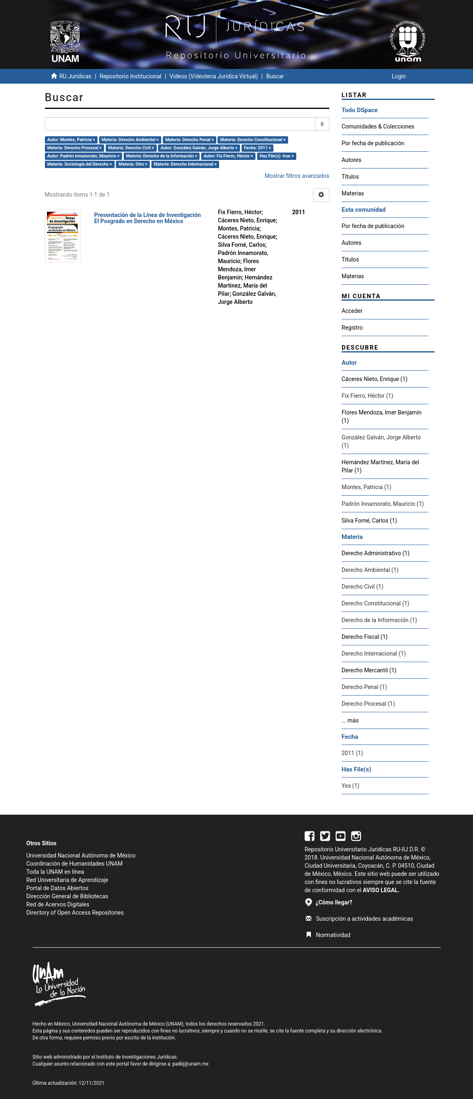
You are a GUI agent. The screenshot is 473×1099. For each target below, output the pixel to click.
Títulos (350, 176)
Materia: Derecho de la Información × (161, 156)
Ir (322, 124)
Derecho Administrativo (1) (376, 553)
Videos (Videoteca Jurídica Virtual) (214, 76)
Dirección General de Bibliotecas (68, 896)
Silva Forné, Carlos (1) (369, 520)
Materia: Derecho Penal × (189, 139)
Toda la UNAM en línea (55, 872)
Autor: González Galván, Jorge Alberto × (198, 148)
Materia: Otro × (132, 164)
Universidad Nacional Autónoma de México (81, 855)
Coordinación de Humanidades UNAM (75, 863)
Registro (352, 327)
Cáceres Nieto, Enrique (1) (375, 379)
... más (350, 720)
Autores (351, 160)
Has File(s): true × (276, 156)
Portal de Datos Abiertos (58, 888)
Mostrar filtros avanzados (296, 176)
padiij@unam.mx (191, 1064)
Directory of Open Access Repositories (75, 912)
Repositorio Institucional (130, 76)
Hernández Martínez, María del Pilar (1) (380, 466)
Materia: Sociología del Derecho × (79, 164)
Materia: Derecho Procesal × (74, 148)
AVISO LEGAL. (381, 890)
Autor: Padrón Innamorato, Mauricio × (83, 156)
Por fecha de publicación (373, 143)
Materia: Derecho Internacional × (185, 164)
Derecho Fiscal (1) (365, 637)
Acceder (352, 311)
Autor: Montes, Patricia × (71, 139)
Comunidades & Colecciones (378, 126)
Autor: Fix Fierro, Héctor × (228, 156)
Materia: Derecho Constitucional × (253, 139)
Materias (353, 193)
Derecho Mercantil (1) (369, 670)
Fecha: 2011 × (257, 148)
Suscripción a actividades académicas (359, 918)
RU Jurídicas (75, 76)
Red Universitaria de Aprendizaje (68, 880)
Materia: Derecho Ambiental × (130, 139)
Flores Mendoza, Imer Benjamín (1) (382, 416)
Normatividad (328, 935)
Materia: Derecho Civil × (131, 148)
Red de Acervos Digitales (58, 904)
